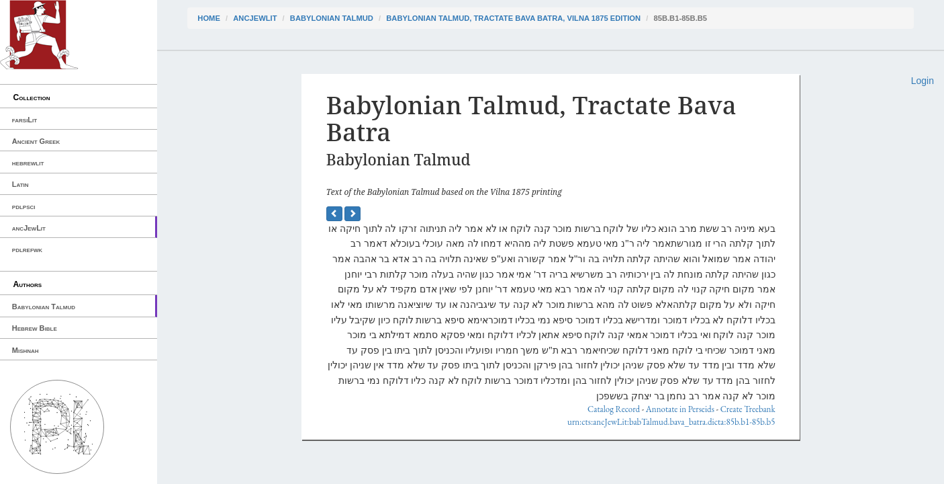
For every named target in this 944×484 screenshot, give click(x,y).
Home (208, 18)
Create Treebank (747, 409)
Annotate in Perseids (680, 409)
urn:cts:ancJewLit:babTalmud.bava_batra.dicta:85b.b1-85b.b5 (671, 422)
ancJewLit (29, 228)
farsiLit (24, 120)
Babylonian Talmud (43, 306)
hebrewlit (28, 163)
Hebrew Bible (34, 328)
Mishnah (25, 350)
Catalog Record (613, 409)
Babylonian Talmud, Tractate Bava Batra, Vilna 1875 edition (513, 18)
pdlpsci (24, 206)
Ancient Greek (36, 141)
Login (922, 80)
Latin (20, 184)
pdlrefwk (27, 249)
